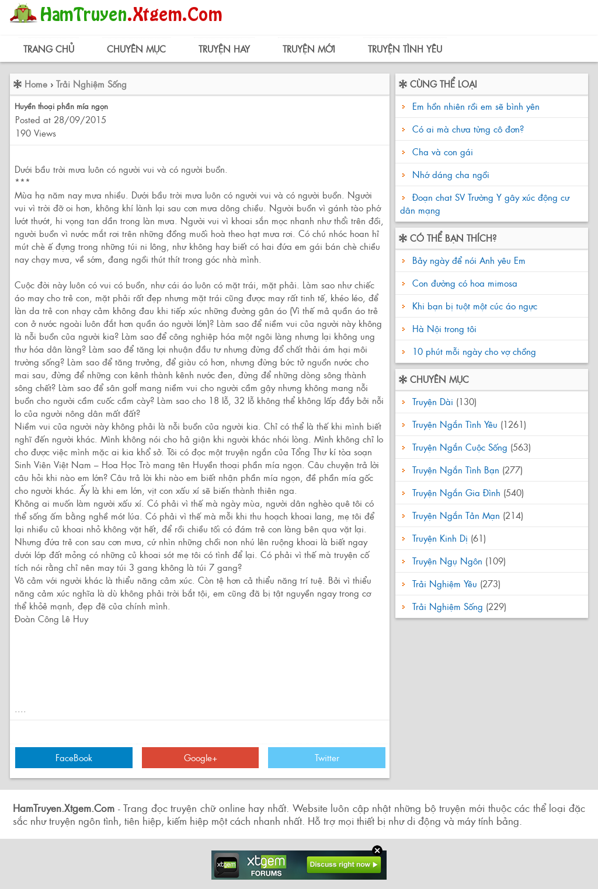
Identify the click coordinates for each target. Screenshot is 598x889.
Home (36, 83)
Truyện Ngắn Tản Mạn (456, 515)
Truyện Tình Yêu (405, 48)
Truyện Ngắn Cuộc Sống (459, 447)
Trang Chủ (48, 48)
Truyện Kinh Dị (440, 538)
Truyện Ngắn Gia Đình (456, 492)
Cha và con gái (442, 151)
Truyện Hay (224, 48)
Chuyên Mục (136, 48)
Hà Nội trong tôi (443, 328)
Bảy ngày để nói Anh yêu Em (467, 260)
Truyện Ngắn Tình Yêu (455, 424)
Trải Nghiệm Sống (91, 83)
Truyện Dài (432, 401)
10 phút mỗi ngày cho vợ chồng (472, 351)
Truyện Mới (309, 48)
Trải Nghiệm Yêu (444, 583)
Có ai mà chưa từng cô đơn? (468, 128)
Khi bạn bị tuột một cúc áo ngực (473, 305)
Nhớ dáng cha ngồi (450, 174)
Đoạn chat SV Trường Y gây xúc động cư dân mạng (484, 203)
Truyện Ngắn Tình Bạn (455, 469)
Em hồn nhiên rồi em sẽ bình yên (476, 106)
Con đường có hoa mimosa (463, 283)
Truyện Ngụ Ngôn (447, 560)
